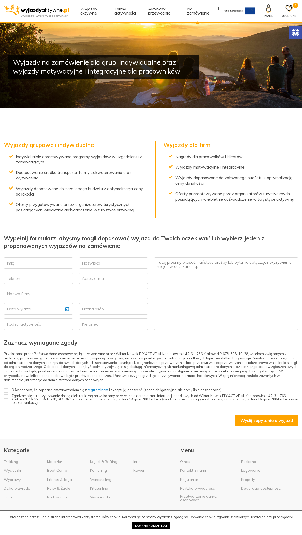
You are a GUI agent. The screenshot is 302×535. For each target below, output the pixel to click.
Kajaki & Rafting (103, 461)
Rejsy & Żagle (58, 488)
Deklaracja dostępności (261, 488)
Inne (136, 461)
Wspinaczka (100, 497)
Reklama (248, 461)
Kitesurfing (99, 488)
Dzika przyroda (17, 488)
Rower (139, 470)
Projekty (248, 479)
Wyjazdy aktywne (88, 11)
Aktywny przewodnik (159, 11)
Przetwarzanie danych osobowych (199, 498)
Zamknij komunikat (151, 525)
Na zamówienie (198, 11)
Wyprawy (12, 479)
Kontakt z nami (193, 470)
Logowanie (250, 470)
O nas (185, 461)
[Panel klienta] (268, 10)
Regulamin (189, 479)
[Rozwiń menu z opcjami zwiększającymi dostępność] (295, 32)
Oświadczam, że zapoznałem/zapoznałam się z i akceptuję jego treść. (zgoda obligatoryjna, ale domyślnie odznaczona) (112, 390)
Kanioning (98, 470)
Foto (8, 497)
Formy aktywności (125, 11)
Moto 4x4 (55, 461)
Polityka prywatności (197, 488)
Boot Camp (57, 470)
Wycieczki (12, 470)
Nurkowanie (57, 497)
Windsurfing (100, 479)
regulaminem (98, 390)
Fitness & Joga (59, 479)
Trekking (11, 461)
